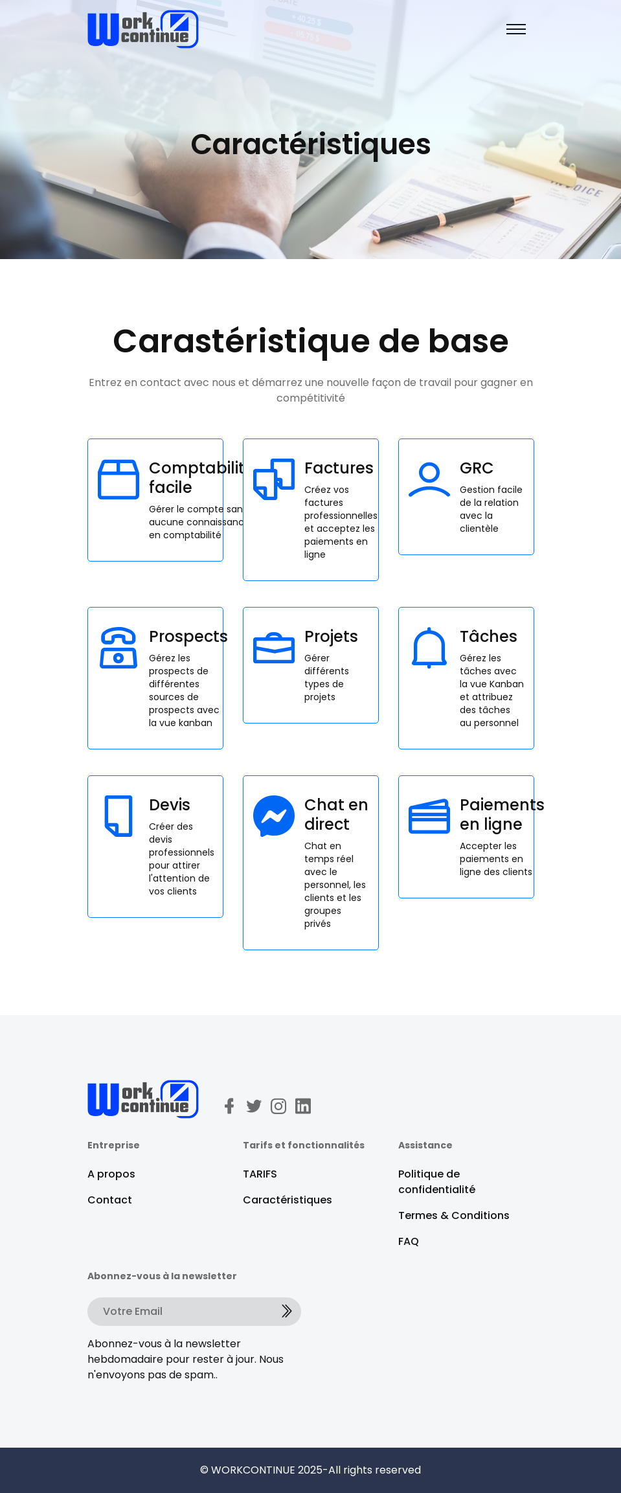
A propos (111, 1174)
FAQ (408, 1241)
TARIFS (260, 1174)
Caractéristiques (287, 1199)
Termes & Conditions (454, 1215)
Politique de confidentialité (436, 1182)
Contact (109, 1199)
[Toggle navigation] (516, 29)
